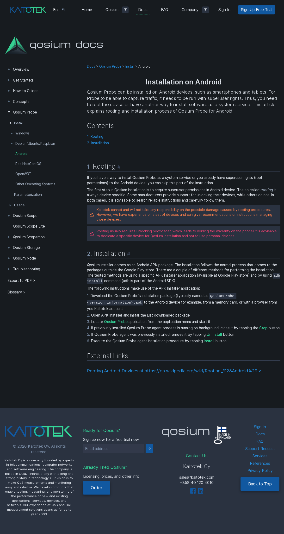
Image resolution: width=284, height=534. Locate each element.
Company (190, 9)
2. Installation (98, 143)
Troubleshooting (26, 269)
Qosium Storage (26, 247)
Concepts (21, 101)
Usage (19, 205)
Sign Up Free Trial (256, 9)
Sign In (224, 9)
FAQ (164, 9)
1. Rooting (95, 136)
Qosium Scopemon (29, 237)
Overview (21, 69)
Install (18, 123)
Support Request (260, 448)
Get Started (23, 80)
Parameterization (28, 194)
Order (96, 487)
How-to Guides (25, 91)
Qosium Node (24, 258)
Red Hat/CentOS (28, 164)
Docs (143, 9)
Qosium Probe (25, 112)
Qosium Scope (25, 215)
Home (86, 9)
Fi (63, 9)
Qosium (111, 9)
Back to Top (260, 483)
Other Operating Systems (35, 184)
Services (260, 455)
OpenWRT (23, 174)
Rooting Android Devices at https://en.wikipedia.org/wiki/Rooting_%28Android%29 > (174, 370)
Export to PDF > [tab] (21, 280)
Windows (22, 133)
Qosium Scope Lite (29, 226)
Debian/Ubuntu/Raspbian (35, 144)
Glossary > (16, 292)
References (260, 463)
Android (21, 154)
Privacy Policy (260, 470)
